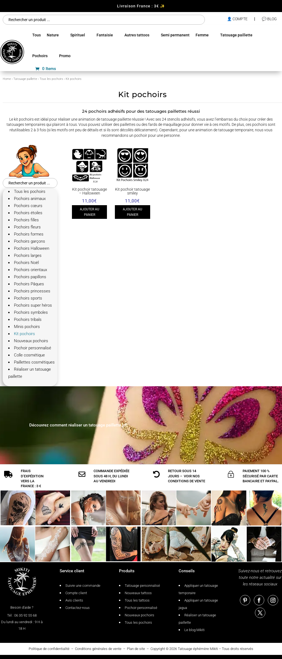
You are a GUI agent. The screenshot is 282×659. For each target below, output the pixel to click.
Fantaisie (105, 35)
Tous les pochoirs (51, 79)
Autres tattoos (136, 35)
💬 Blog (269, 19)
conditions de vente (186, 481)
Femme (202, 35)
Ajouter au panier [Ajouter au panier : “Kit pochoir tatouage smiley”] (132, 212)
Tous (36, 35)
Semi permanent (175, 35)
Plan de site (136, 649)
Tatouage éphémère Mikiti (198, 649)
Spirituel (77, 35)
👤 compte (237, 19)
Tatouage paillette (236, 35)
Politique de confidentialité (49, 649)
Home (7, 79)
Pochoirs (40, 56)
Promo (65, 56)
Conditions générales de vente (98, 649)
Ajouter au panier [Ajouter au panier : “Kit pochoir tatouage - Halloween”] (89, 212)
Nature (53, 35)
